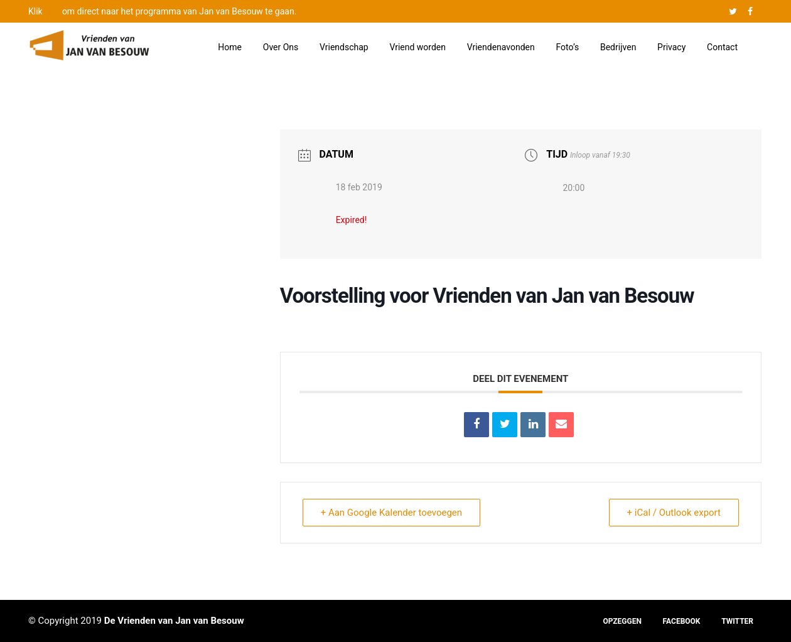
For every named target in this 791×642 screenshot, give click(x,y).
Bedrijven (618, 47)
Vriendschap (344, 47)
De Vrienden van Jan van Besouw (174, 620)
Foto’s (567, 47)
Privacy (671, 47)
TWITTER (737, 621)
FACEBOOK (682, 621)
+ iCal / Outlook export (674, 512)
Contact (722, 47)
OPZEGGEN (622, 621)
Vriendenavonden (501, 47)
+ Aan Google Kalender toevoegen (391, 512)
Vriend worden (417, 47)
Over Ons (281, 47)
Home (230, 47)
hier (52, 11)
